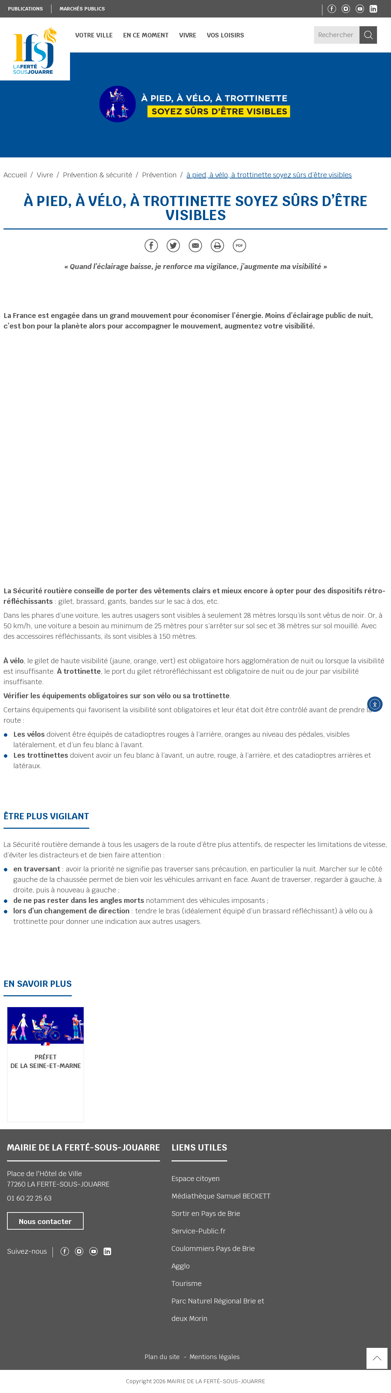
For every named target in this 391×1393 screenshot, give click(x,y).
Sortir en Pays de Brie (206, 1213)
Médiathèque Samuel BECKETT (221, 1196)
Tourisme (187, 1283)
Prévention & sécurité (97, 174)
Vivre (45, 174)
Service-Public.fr (199, 1231)
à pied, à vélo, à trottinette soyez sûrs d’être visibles (269, 174)
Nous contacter (45, 1221)
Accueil (15, 174)
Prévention (159, 174)
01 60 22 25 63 (29, 1198)
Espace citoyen (196, 1178)
